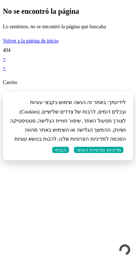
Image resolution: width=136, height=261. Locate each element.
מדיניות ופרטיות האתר (98, 150)
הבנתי (60, 150)
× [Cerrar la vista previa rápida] (4, 59)
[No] (126, 95)
